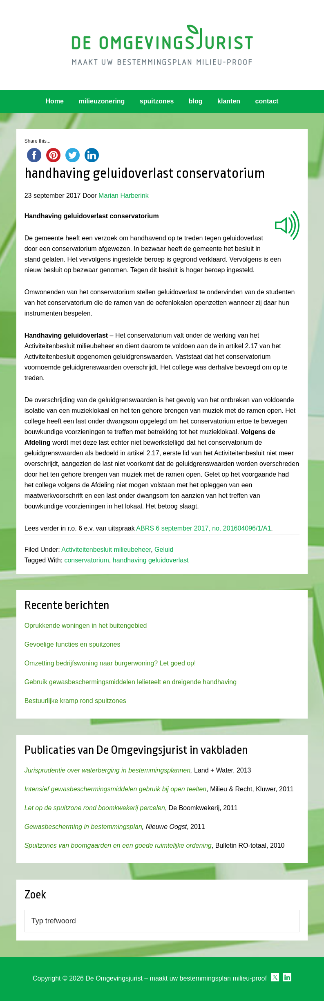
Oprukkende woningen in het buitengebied (86, 625)
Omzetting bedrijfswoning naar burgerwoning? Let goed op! (110, 663)
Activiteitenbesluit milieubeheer (106, 549)
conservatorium (86, 560)
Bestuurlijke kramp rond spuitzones (75, 700)
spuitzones (157, 101)
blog (196, 101)
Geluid (163, 549)
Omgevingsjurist (162, 45)
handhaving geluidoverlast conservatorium (145, 173)
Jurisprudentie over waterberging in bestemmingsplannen (107, 770)
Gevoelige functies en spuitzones (73, 644)
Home (55, 101)
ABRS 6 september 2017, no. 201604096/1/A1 (203, 528)
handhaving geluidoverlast (151, 560)
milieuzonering (101, 101)
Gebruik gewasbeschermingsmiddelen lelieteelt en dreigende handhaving (131, 682)
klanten (228, 101)
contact (267, 101)
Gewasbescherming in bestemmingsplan (83, 826)
